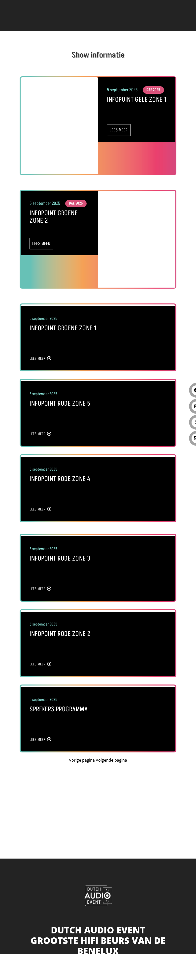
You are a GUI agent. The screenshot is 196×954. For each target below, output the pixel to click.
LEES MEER (119, 130)
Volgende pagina (111, 760)
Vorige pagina (82, 760)
